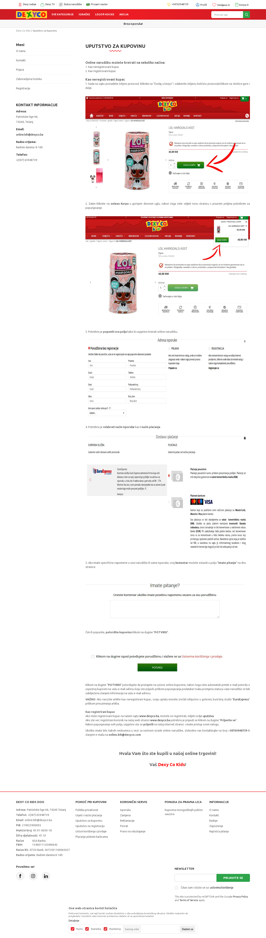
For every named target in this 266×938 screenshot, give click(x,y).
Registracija (23, 88)
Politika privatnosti (87, 810)
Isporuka (125, 810)
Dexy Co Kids (23, 30)
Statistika (96, 929)
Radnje (213, 820)
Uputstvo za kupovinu (89, 820)
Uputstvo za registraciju (90, 826)
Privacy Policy (240, 896)
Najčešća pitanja (219, 831)
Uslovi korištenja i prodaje (91, 831)
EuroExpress (241, 699)
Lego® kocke (104, 14)
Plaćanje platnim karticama (92, 836)
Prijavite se (233, 877)
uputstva (208, 716)
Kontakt (21, 60)
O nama (20, 51)
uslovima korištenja (221, 887)
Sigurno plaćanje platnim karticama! (133, 23)
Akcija (123, 14)
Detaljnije (74, 921)
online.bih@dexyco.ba (29, 134)
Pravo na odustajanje (132, 831)
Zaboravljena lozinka (29, 79)
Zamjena (125, 815)
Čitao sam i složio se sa (207, 887)
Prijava (20, 69)
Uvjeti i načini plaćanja (89, 815)
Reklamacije (127, 820)
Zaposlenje (216, 826)
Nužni (79, 929)
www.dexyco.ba (149, 716)
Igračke (84, 14)
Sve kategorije (63, 14)
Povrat (124, 826)
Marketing (115, 929)
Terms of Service (188, 900)
